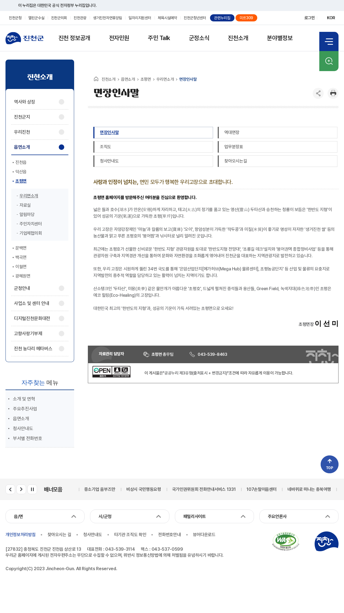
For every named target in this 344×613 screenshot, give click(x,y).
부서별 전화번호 (27, 438)
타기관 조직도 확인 (130, 534)
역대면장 (231, 132)
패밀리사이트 (194, 516)
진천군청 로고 (24, 38)
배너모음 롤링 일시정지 (32, 489)
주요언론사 (277, 516)
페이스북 (279, 18)
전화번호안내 (169, 534)
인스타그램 (298, 18)
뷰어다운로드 (204, 534)
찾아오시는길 (235, 161)
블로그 (270, 18)
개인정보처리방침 (20, 534)
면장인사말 (109, 132)
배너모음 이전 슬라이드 (10, 489)
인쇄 (333, 93)
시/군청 (105, 516)
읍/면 (18, 516)
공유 (318, 93)
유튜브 (289, 18)
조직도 (105, 146)
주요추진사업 (25, 409)
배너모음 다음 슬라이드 (21, 489)
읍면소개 (21, 418)
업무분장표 (233, 146)
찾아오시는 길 (59, 534)
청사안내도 (23, 428)
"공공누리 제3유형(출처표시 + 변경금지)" (196, 373)
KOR (331, 17)
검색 (329, 61)
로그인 (309, 17)
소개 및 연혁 (24, 399)
